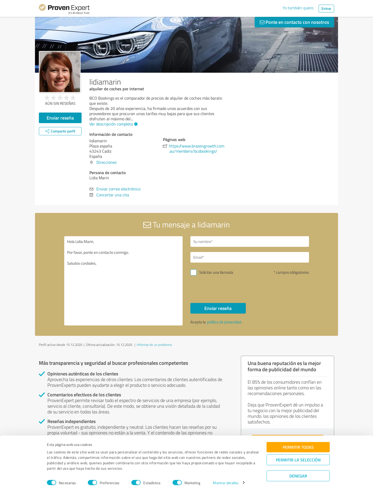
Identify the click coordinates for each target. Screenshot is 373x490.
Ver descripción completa (112, 124)
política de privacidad (224, 322)
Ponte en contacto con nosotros (294, 22)
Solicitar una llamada (216, 272)
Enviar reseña (60, 117)
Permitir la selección (298, 457)
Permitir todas (298, 445)
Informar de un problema (154, 344)
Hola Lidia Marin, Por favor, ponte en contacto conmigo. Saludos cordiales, (123, 280)
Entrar (326, 8)
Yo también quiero (298, 8)
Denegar (298, 473)
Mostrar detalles (226, 480)
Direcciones (106, 162)
